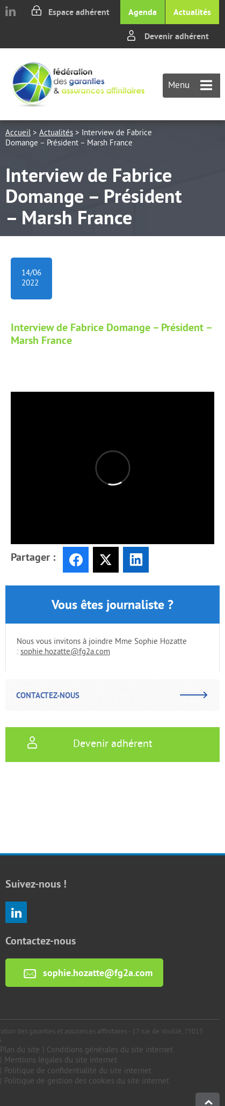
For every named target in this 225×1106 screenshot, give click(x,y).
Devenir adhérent (176, 36)
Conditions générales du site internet (110, 1050)
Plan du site (20, 1050)
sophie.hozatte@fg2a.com (65, 652)
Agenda (142, 12)
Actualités (192, 12)
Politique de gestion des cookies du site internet (86, 1081)
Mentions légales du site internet (60, 1061)
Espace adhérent (79, 12)
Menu (190, 86)
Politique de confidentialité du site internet (77, 1071)
